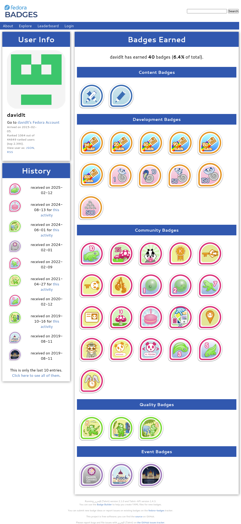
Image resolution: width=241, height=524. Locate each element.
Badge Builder (104, 504)
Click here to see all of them (35, 375)
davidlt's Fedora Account (38, 122)
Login (69, 25)
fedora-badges (156, 510)
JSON (30, 148)
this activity (50, 212)
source (139, 516)
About (8, 25)
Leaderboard (48, 25)
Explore (25, 25)
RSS (10, 152)
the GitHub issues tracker (151, 522)
